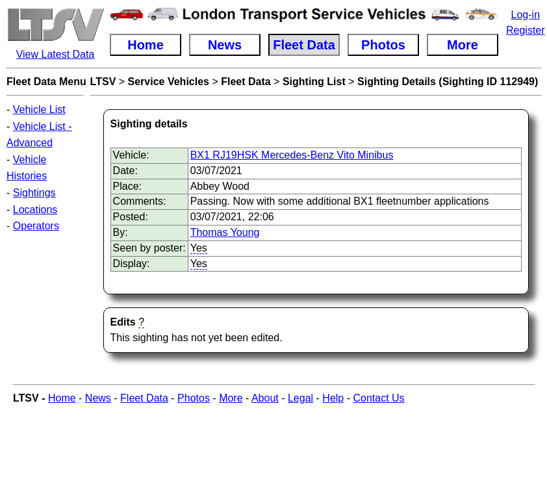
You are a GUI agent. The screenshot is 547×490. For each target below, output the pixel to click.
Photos (193, 398)
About (265, 398)
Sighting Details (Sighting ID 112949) (447, 81)
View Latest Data (55, 54)
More (230, 398)
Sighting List (314, 81)
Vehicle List (39, 109)
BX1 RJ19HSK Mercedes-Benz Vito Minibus (292, 155)
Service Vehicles (168, 81)
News (98, 398)
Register (525, 30)
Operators (36, 225)
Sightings (34, 192)
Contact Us (378, 398)
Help (333, 398)
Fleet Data (245, 81)
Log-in (525, 14)
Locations (35, 209)
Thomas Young (225, 232)
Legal (300, 398)
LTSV (103, 81)
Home (62, 398)
